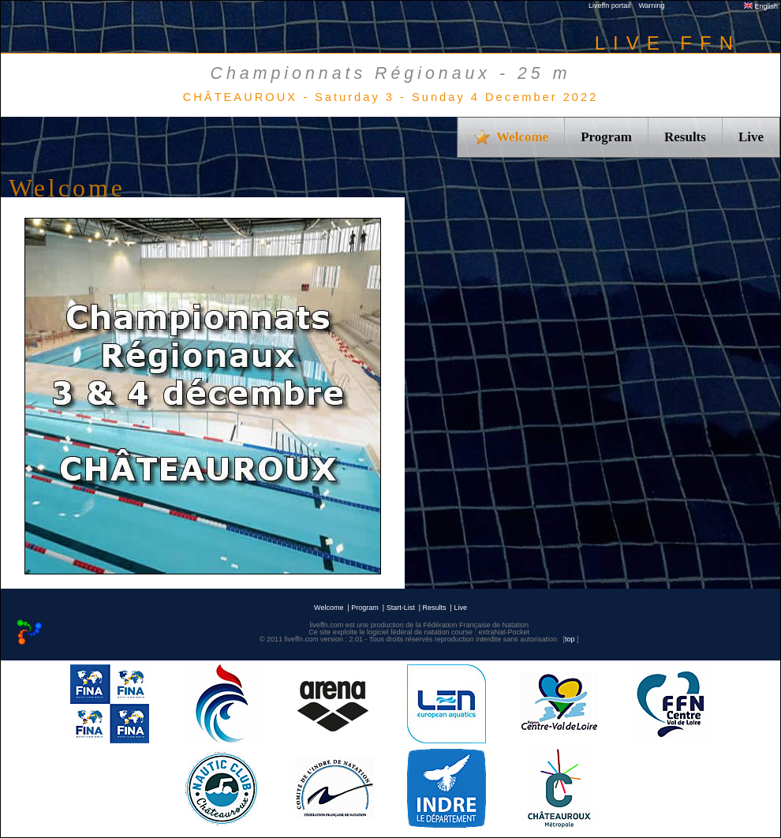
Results (685, 136)
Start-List (401, 608)
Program (606, 136)
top (570, 639)
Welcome (328, 608)
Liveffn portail (609, 5)
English (761, 6)
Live (751, 136)
